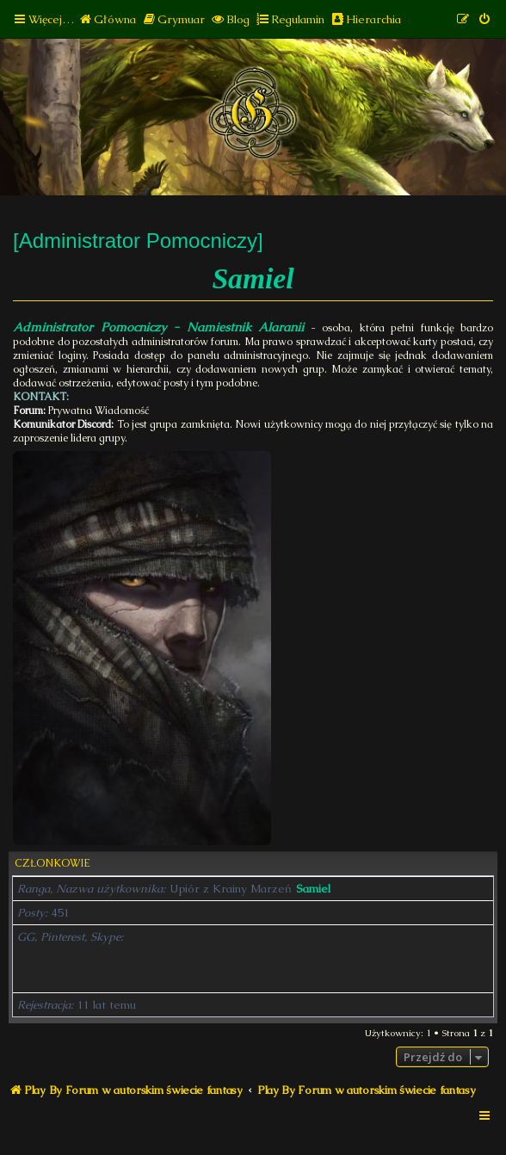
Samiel (313, 888)
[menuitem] (107, 19)
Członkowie (52, 863)
